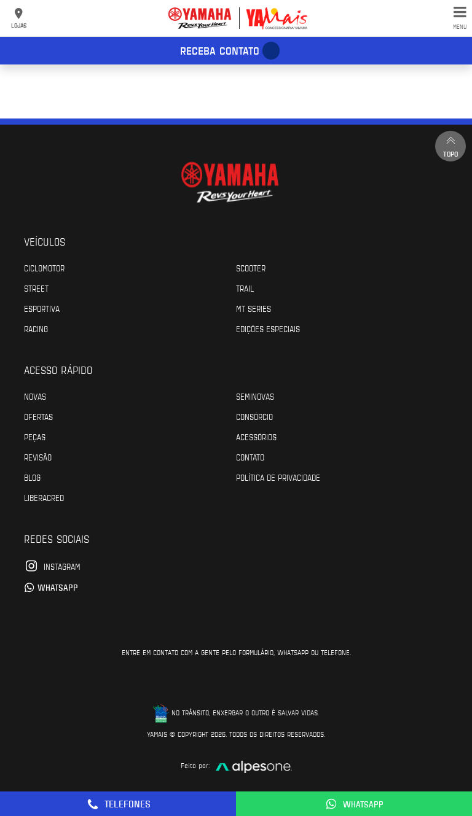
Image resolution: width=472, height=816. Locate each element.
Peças (34, 436)
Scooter (251, 267)
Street (36, 287)
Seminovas (255, 396)
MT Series (253, 308)
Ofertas (38, 416)
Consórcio (254, 416)
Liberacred (44, 497)
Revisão (38, 456)
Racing (36, 328)
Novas (35, 396)
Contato (250, 456)
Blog (32, 477)
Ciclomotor (44, 267)
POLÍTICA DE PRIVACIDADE (278, 477)
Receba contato (219, 50)
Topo (450, 145)
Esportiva (42, 308)
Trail (245, 287)
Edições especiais (268, 328)
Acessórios (256, 436)
